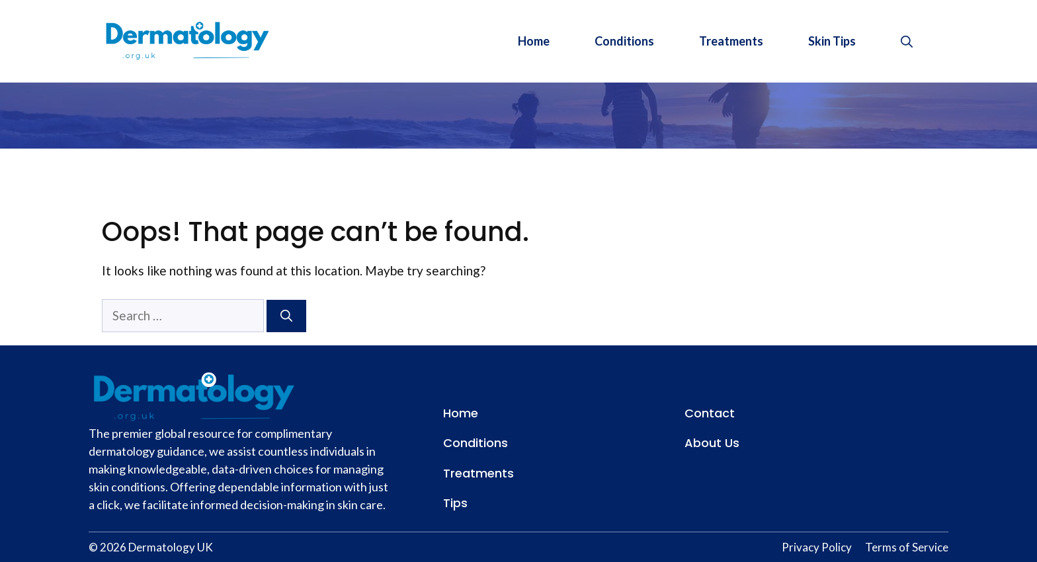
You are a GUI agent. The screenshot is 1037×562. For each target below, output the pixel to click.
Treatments (731, 41)
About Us (711, 443)
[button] (906, 40)
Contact (709, 413)
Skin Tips (832, 41)
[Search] (286, 316)
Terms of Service (906, 547)
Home (534, 41)
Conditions (624, 41)
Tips (455, 503)
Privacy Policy (817, 547)
